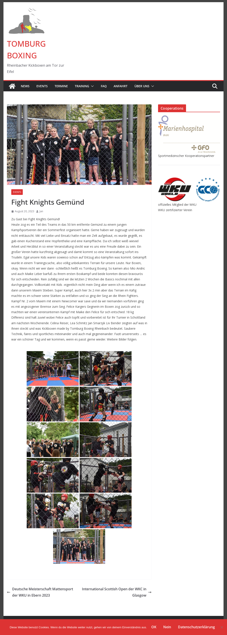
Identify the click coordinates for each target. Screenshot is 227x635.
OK (153, 627)
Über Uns (141, 86)
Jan (41, 211)
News (25, 86)
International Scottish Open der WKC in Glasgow (117, 592)
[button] (91, 86)
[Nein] (221, 627)
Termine (61, 86)
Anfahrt (120, 86)
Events (42, 86)
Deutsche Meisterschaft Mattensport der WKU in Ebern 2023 (40, 592)
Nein (167, 627)
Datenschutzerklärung (196, 627)
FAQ (104, 86)
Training (82, 86)
